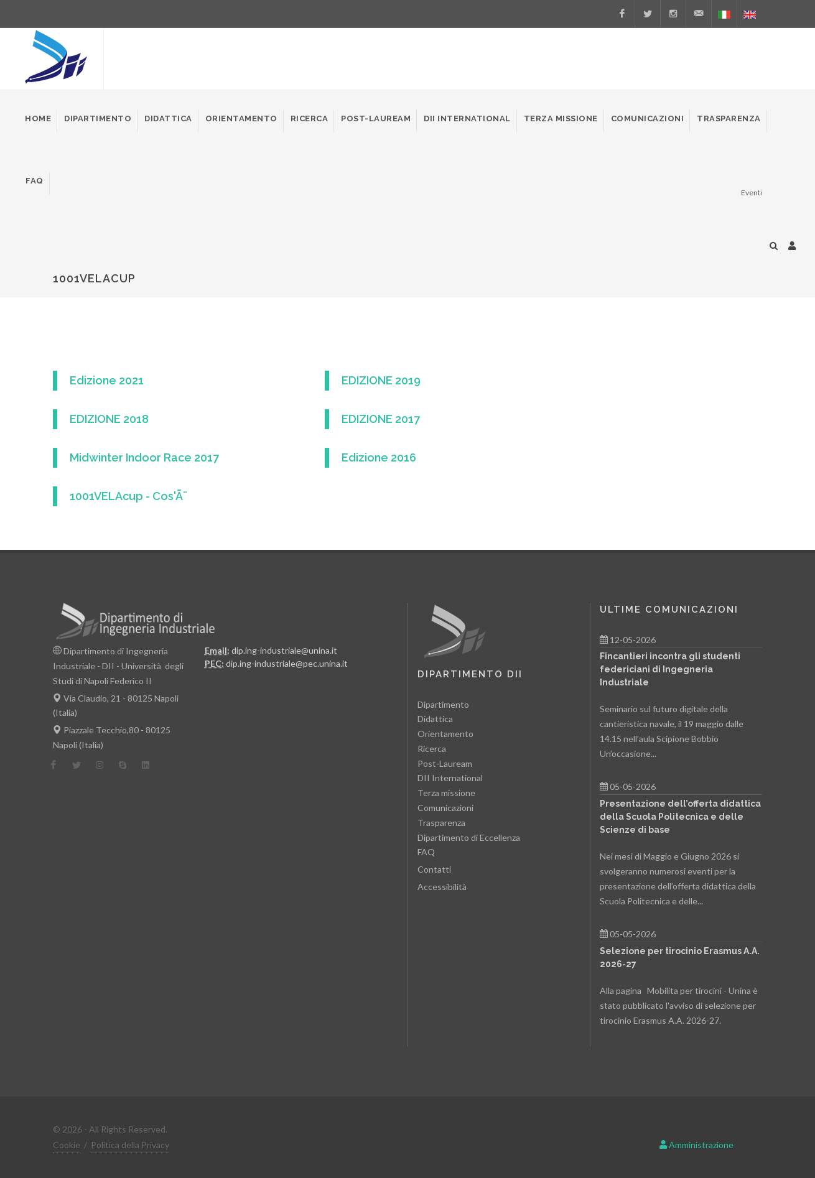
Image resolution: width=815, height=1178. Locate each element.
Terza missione (446, 792)
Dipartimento (443, 704)
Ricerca (431, 748)
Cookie (66, 1144)
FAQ (426, 851)
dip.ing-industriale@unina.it (284, 650)
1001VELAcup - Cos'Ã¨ (128, 496)
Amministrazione (696, 1144)
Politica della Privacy (130, 1144)
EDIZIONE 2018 (109, 418)
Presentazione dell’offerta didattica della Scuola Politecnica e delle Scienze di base (680, 817)
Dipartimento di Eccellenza (468, 837)
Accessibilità (442, 886)
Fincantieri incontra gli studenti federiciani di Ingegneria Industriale (670, 669)
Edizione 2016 (379, 457)
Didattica (435, 718)
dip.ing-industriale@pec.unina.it (287, 663)
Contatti (434, 869)
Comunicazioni (445, 807)
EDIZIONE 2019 (381, 380)
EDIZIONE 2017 (381, 418)
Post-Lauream (444, 763)
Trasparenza (441, 822)
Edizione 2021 (107, 380)
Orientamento (445, 733)
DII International (450, 777)
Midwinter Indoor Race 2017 (144, 457)
